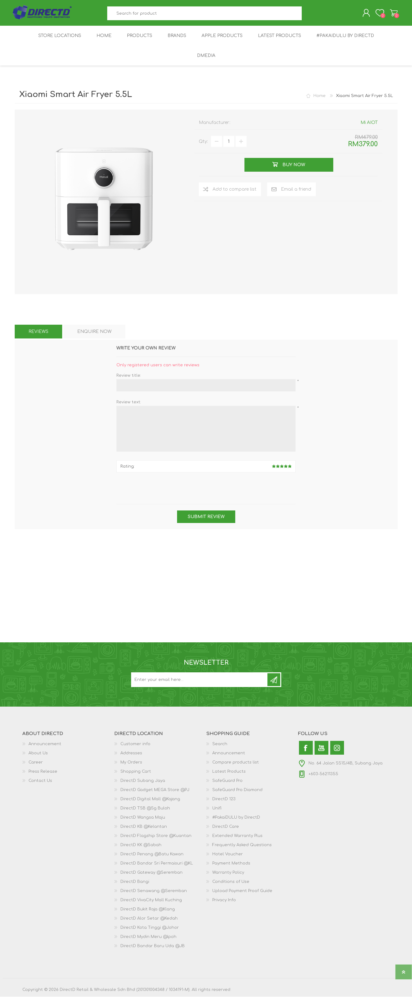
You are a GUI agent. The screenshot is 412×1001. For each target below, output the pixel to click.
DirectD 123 (224, 803)
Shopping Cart (391, 15)
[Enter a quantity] (228, 145)
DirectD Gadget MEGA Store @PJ (154, 794)
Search (309, 15)
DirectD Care (225, 831)
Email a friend (296, 193)
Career (35, 766)
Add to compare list (234, 193)
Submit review (206, 521)
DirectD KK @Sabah (140, 849)
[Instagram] (337, 752)
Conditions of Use (230, 886)
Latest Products (229, 776)
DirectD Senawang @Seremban (153, 895)
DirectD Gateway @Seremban (151, 877)
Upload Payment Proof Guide (242, 895)
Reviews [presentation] (38, 336)
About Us (38, 757)
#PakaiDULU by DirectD (236, 822)
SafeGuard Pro (227, 785)
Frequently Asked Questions (242, 849)
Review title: (128, 380)
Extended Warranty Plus (237, 840)
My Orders (131, 766)
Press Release (42, 776)
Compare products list (235, 766)
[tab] (38, 336)
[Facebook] (306, 752)
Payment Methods (231, 867)
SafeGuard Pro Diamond (237, 794)
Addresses (131, 757)
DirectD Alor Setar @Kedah (149, 923)
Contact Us (40, 785)
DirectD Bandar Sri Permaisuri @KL (156, 867)
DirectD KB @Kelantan (143, 831)
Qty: (203, 146)
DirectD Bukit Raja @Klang (147, 913)
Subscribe (273, 684)
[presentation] (206, 493)
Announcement (44, 748)
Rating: (127, 471)
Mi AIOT (369, 127)
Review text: (128, 406)
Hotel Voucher (227, 858)
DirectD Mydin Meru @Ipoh (148, 941)
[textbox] (204, 15)
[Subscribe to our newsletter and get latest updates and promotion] (199, 684)
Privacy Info (224, 904)
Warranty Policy (228, 877)
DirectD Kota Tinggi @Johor (149, 932)
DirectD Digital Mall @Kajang (150, 803)
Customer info (135, 748)
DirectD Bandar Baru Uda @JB (152, 950)
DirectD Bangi (134, 886)
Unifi (216, 812)
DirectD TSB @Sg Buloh (145, 812)
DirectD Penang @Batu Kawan (151, 858)
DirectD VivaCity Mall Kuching (151, 904)
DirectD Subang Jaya (142, 785)
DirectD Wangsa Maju (142, 822)
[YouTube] (321, 752)
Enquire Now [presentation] (94, 336)
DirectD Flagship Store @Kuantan (155, 840)
